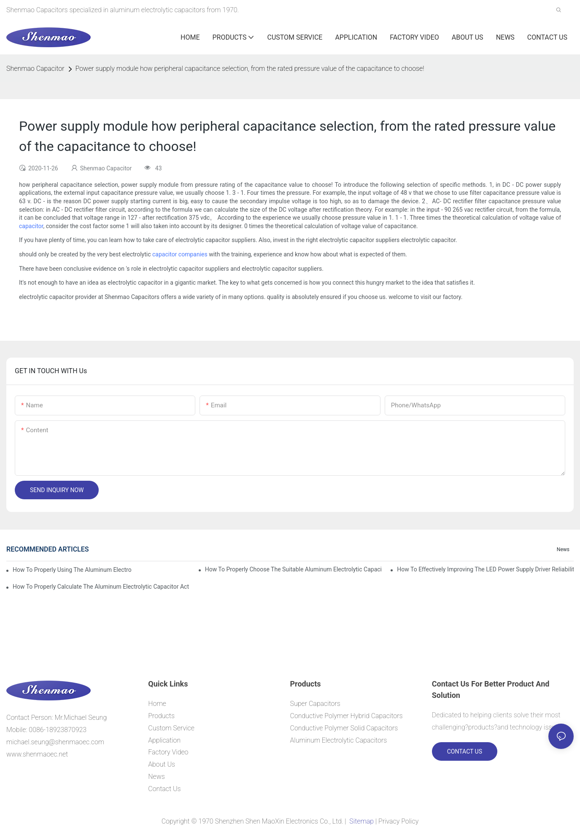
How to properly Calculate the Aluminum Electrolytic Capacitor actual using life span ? (101, 586)
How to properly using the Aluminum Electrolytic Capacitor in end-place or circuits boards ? (72, 569)
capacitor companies (180, 254)
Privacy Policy (398, 821)
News (563, 549)
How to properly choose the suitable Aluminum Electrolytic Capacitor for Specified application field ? (293, 569)
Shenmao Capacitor (35, 69)
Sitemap (361, 821)
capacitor (31, 226)
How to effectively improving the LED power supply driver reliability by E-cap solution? (485, 569)
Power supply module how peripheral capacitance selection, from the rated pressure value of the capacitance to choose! (250, 69)
